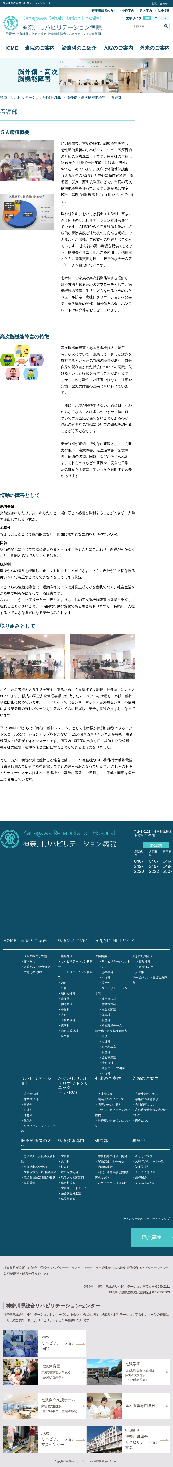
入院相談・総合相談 (37, 966)
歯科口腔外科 (69, 1030)
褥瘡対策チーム (112, 1025)
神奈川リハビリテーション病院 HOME (30, 97)
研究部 (101, 1140)
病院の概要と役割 (35, 956)
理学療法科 (109, 998)
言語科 (28, 1104)
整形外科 (66, 956)
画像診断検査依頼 (35, 1166)
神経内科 (66, 1004)
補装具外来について (111, 1099)
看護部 (106, 982)
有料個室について (146, 1104)
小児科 (65, 1009)
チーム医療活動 (145, 1172)
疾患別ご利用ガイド (115, 940)
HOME (10, 48)
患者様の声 (146, 966)
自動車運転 (105, 1166)
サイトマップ (161, 1218)
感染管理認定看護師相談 (40, 1177)
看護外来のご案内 (109, 1104)
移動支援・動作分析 (111, 1161)
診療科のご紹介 (79, 48)
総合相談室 (109, 1009)
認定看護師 (142, 1166)
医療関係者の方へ (103, 10)
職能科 (106, 1020)
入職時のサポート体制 (149, 1161)
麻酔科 (65, 1036)
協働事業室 (109, 1057)
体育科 (106, 1014)
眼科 (64, 1014)
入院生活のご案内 (146, 1094)
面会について (144, 1120)
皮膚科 (65, 1025)
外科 (64, 988)
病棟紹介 (141, 1177)
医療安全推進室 (71, 1193)
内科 (64, 982)
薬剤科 (65, 1161)
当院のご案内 (40, 48)
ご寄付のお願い (34, 972)
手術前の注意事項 (146, 1099)
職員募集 (29, 1182)
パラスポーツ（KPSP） (113, 1182)
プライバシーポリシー (135, 1218)
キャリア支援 (144, 1156)
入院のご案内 (118, 48)
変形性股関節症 (142, 956)
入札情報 (163, 10)
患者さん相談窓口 (72, 1177)
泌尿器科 (66, 998)
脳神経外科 (68, 993)
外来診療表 (105, 1094)
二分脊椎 (138, 972)
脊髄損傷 (101, 956)
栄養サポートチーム (74, 1188)
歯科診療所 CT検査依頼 (40, 1172)
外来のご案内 (155, 48)
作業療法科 (109, 1004)
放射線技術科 (69, 1172)
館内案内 (145, 10)
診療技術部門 (71, 1140)
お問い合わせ (160, 3)
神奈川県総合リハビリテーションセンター (28, 3)
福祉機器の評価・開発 (112, 1156)
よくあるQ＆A (144, 1182)
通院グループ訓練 (113, 1068)
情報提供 (107, 1062)
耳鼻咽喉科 (68, 1020)
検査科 (65, 1166)
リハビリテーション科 (116, 961)
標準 (147, 18)
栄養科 (65, 1156)
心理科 (106, 1041)
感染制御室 (68, 1198)
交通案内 (128, 10)
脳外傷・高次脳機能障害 (86, 97)
